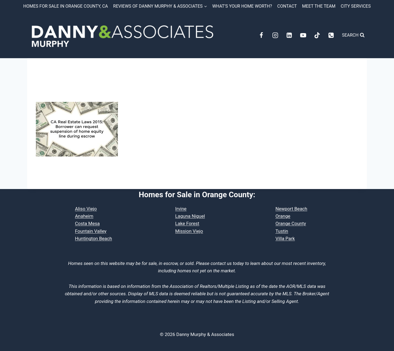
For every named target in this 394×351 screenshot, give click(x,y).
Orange (283, 216)
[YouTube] (303, 35)
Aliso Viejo (86, 208)
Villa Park (285, 238)
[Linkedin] (289, 35)
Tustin (282, 231)
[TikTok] (317, 35)
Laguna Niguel (190, 216)
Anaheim (84, 216)
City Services (356, 6)
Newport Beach (291, 208)
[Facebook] (261, 35)
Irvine (180, 208)
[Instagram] (275, 35)
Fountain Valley (90, 231)
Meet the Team (318, 6)
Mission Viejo (189, 231)
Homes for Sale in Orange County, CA (65, 6)
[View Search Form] (353, 35)
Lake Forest (187, 223)
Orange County (291, 223)
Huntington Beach (93, 238)
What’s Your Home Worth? (242, 6)
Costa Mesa (87, 223)
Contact (287, 6)
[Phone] (331, 35)
